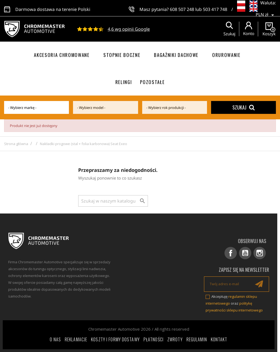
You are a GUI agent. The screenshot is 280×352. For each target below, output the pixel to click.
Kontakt (219, 339)
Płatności (154, 339)
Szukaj (243, 107)
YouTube (245, 253)
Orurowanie (226, 54)
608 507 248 (182, 8)
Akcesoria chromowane (62, 54)
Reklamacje (76, 339)
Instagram (259, 253)
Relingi (123, 82)
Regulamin (196, 339)
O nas (55, 339)
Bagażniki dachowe (176, 54)
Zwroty (175, 339)
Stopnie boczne (122, 54)
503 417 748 (215, 8)
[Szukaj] (113, 201)
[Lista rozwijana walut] (266, 11)
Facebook (230, 253)
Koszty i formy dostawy (115, 339)
